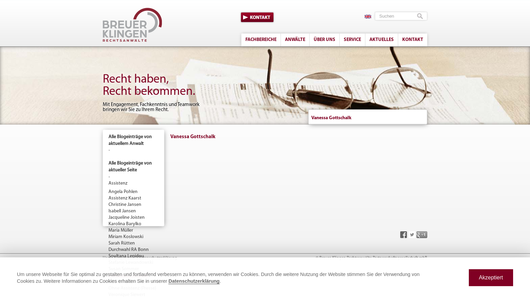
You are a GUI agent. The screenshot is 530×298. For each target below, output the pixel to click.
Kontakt (257, 17)
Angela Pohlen (123, 191)
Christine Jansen (125, 204)
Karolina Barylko (125, 224)
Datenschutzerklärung (193, 281)
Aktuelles (381, 39)
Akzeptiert (491, 277)
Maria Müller (121, 230)
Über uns (324, 39)
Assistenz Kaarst (125, 198)
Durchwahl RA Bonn (129, 249)
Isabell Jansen (122, 211)
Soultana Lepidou (126, 256)
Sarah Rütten (122, 243)
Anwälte (295, 39)
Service (352, 39)
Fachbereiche (260, 39)
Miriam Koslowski (126, 236)
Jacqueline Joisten (127, 217)
